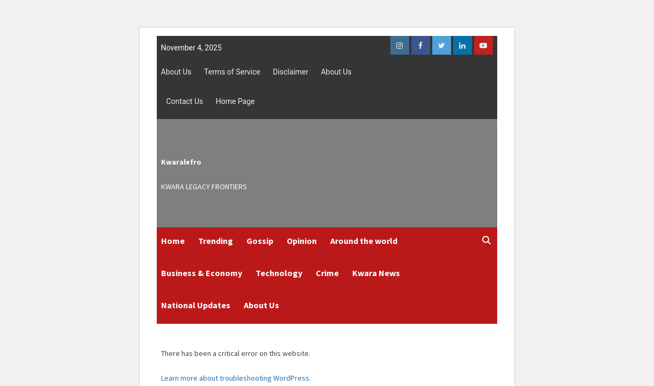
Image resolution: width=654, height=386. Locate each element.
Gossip (259, 240)
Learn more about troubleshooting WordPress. (236, 378)
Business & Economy (201, 273)
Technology (279, 273)
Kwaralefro (181, 162)
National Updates (195, 305)
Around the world (363, 240)
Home (173, 240)
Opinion (302, 240)
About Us (176, 72)
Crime (327, 273)
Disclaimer (290, 72)
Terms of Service (232, 72)
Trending (215, 240)
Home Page (235, 101)
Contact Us (185, 101)
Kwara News (376, 273)
